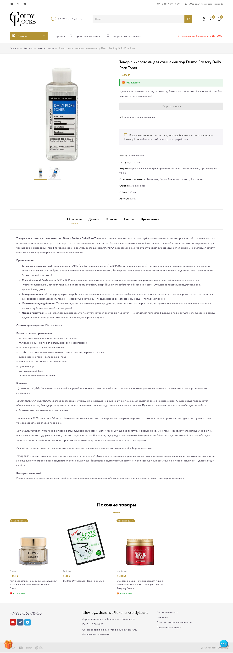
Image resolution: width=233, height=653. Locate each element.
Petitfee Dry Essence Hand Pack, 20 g (84, 580)
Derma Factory (136, 155)
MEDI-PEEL (121, 571)
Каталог (28, 48)
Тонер (138, 162)
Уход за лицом (46, 48)
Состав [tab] (129, 219)
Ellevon (13, 571)
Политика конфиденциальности (174, 622)
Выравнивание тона (168, 168)
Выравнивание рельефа (142, 168)
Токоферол (197, 179)
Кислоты (184, 179)
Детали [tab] (94, 219)
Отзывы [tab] (111, 219)
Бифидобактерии (169, 179)
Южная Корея (137, 185)
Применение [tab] (150, 219)
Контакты (162, 617)
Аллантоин (152, 179)
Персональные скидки (169, 628)
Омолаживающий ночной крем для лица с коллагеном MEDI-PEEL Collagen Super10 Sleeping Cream (140, 584)
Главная (14, 48)
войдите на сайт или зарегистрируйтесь (164, 139)
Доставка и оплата (167, 612)
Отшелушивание (190, 168)
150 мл (132, 192)
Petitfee (67, 571)
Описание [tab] (74, 219)
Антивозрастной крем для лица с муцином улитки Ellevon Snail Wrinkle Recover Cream (31, 584)
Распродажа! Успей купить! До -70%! (201, 35)
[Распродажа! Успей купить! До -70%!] (178, 36)
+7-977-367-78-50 (69, 19)
